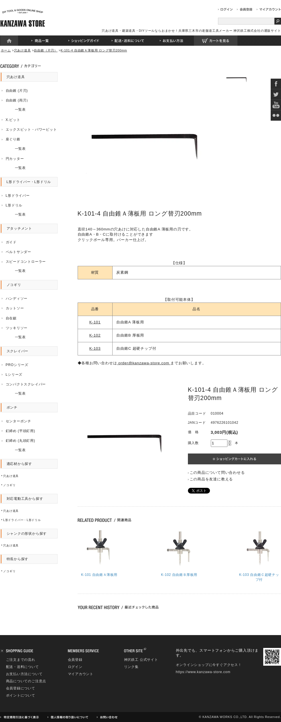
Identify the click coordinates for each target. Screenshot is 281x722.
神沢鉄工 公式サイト (141, 660)
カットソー (15, 308)
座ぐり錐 (13, 139)
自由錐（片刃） (46, 50)
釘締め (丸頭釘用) (20, 441)
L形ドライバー (18, 196)
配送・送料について (22, 667)
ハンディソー (17, 299)
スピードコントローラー (26, 262)
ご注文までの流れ (20, 660)
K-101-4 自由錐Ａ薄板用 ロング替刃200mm (94, 50)
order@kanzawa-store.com (143, 363)
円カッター (15, 159)
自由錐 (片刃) (17, 91)
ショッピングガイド (84, 40)
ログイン (75, 667)
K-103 (95, 348)
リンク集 (131, 667)
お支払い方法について (24, 674)
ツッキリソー (17, 328)
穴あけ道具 (22, 50)
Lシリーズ (14, 375)
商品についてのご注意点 (26, 681)
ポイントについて (20, 695)
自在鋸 (11, 318)
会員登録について (20, 688)
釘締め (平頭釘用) (20, 431)
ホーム (9, 40)
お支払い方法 (171, 40)
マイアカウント (81, 674)
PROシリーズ (17, 365)
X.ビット (13, 120)
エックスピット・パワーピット (31, 130)
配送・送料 (128, 40)
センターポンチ (19, 421)
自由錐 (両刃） (18, 100)
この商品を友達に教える (211, 479)
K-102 (95, 335)
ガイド (11, 242)
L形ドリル (14, 205)
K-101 (95, 322)
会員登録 (75, 660)
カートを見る (215, 40)
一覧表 (13, 110)
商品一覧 (40, 40)
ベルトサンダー (19, 252)
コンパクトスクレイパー (26, 384)
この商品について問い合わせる (217, 472)
